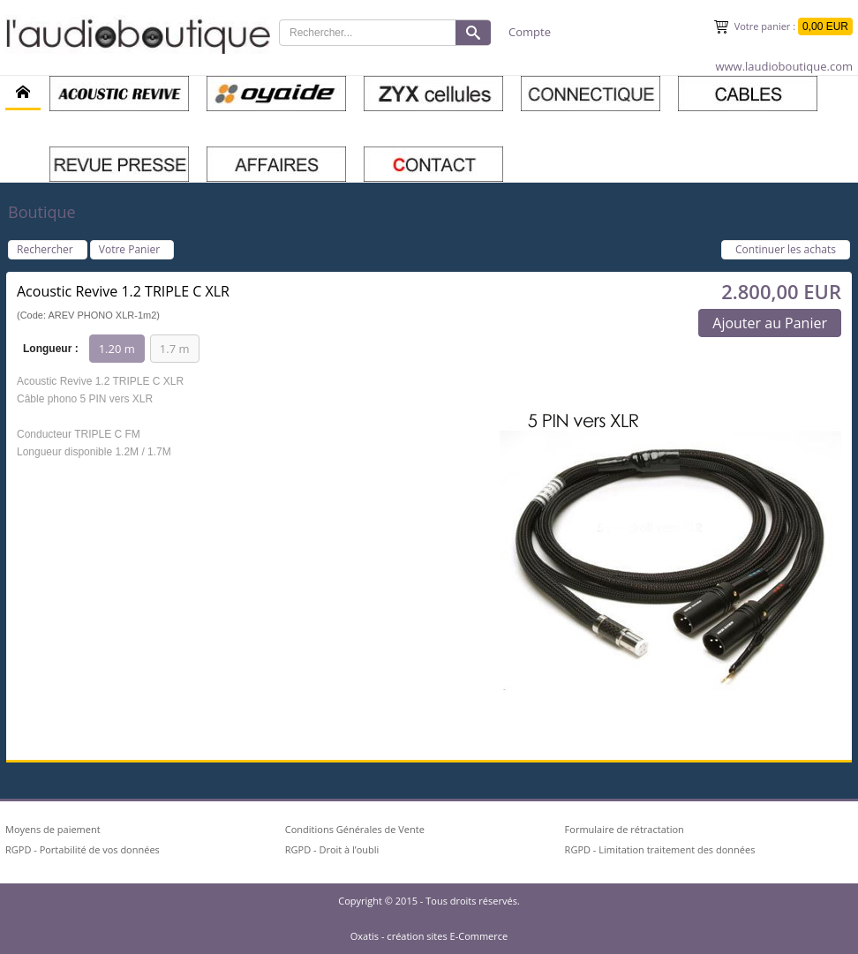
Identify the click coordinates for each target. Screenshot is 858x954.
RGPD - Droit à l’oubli (332, 849)
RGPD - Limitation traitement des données (660, 849)
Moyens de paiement (53, 829)
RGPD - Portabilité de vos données (82, 849)
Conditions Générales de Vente (355, 829)
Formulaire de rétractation (624, 829)
